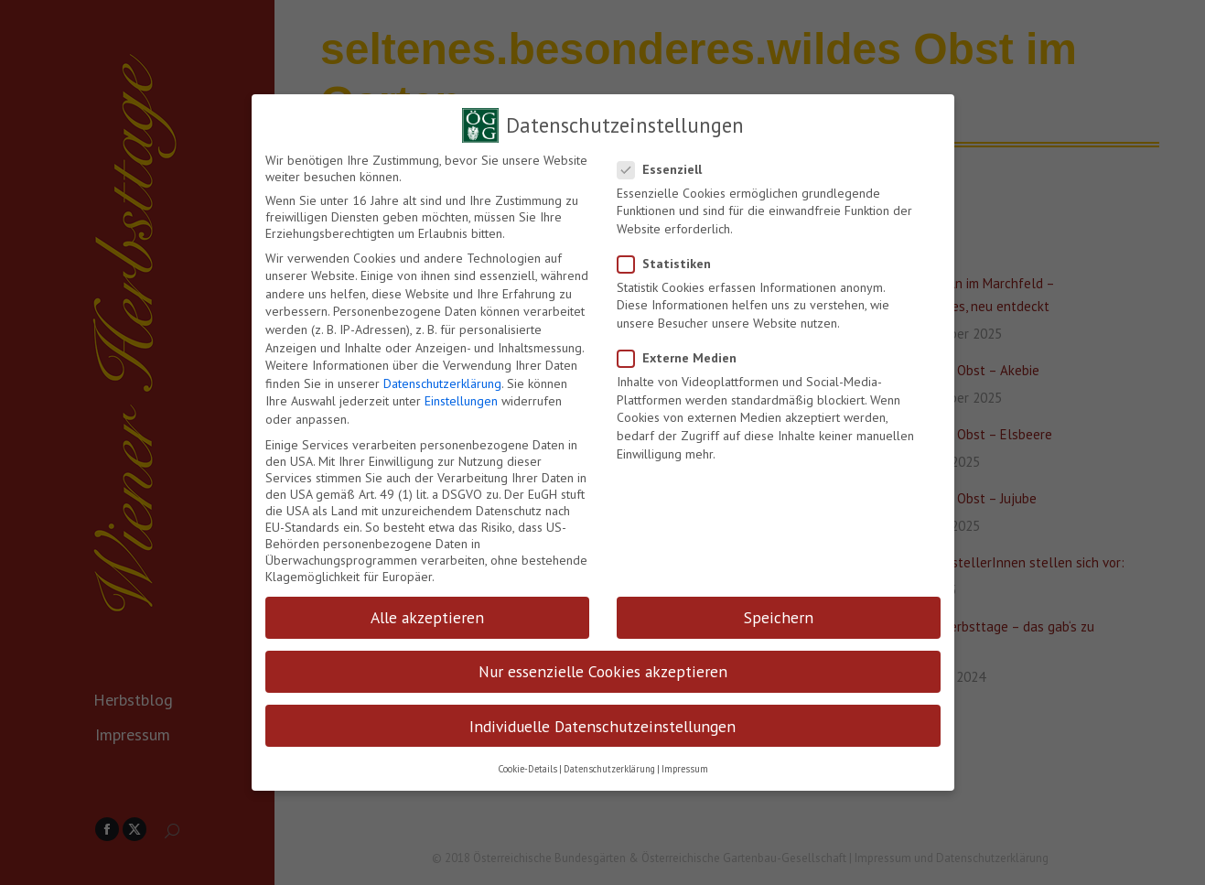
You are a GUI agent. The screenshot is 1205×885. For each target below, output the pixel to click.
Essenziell (665, 164)
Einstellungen (461, 395)
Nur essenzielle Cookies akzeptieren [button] (603, 665)
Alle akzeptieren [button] (427, 611)
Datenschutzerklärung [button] (609, 763)
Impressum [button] (685, 763)
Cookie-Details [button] (527, 763)
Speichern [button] (778, 611)
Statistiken (670, 258)
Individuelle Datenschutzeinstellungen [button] (602, 720)
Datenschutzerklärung (442, 378)
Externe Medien (682, 352)
